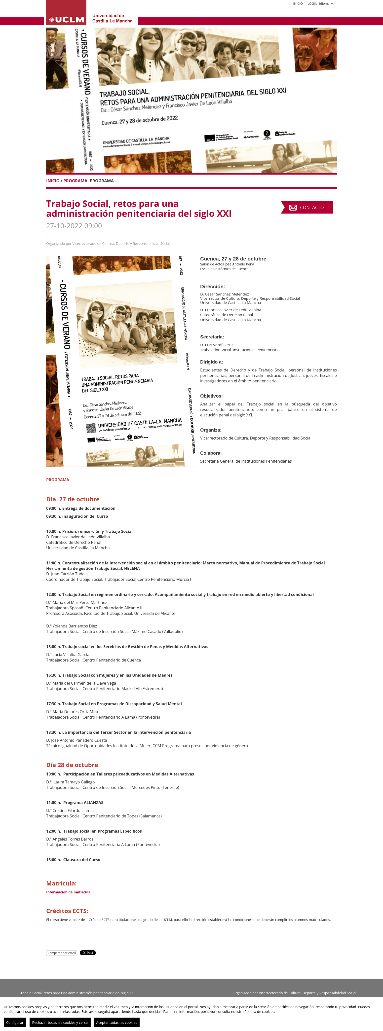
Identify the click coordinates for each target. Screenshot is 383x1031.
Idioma (326, 3)
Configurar (14, 1022)
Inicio (298, 3)
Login (312, 3)
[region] (191, 1014)
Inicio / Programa (66, 181)
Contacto (312, 207)
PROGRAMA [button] (103, 181)
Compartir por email (62, 953)
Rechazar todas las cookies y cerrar (60, 1022)
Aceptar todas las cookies (116, 1022)
